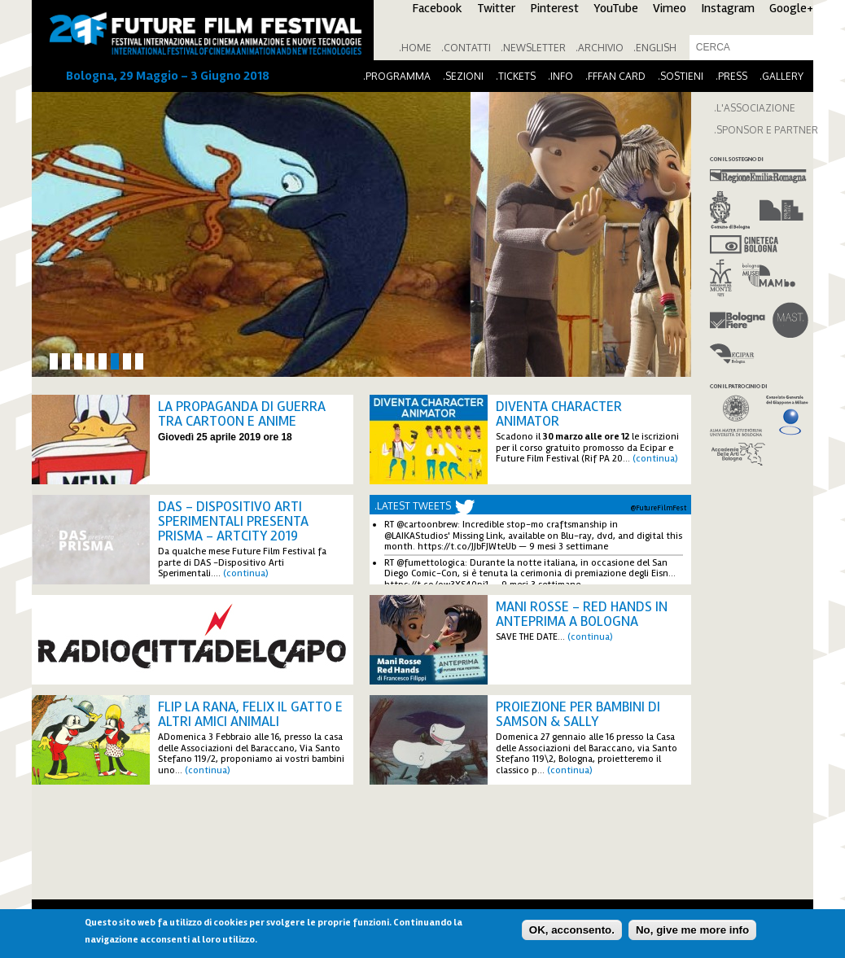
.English (654, 48)
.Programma (397, 76)
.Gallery (781, 76)
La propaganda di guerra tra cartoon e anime (242, 413)
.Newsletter (533, 48)
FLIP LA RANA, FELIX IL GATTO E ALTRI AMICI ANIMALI (250, 714)
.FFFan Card (615, 76)
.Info (560, 76)
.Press (731, 76)
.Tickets (516, 76)
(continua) (655, 459)
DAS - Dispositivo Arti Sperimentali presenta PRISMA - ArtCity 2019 (233, 521)
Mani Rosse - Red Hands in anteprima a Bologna (582, 613)
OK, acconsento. (572, 930)
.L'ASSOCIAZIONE (754, 108)
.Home (415, 48)
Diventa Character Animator (559, 413)
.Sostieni (680, 76)
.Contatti (466, 48)
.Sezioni (463, 76)
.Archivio (600, 48)
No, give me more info (692, 930)
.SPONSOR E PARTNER (766, 130)
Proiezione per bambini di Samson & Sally (578, 714)
